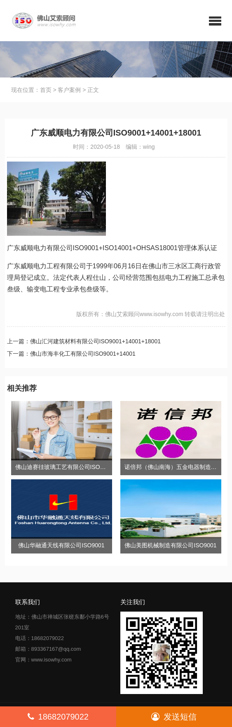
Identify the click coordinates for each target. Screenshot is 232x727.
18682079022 (58, 716)
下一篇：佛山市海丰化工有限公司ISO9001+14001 (71, 353)
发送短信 (174, 716)
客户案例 (69, 90)
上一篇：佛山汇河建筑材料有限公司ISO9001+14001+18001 (84, 341)
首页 (46, 90)
